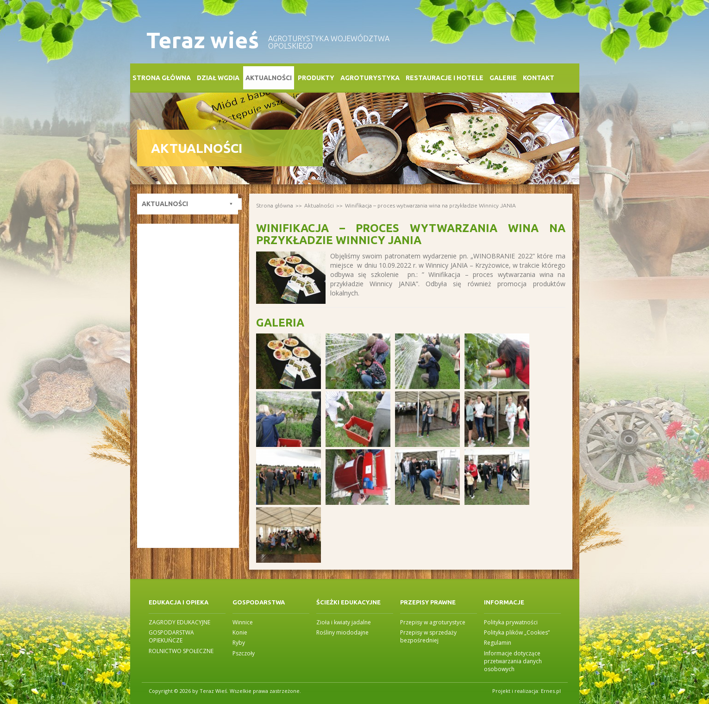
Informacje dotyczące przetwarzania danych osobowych (513, 661)
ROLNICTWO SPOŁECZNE (181, 651)
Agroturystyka (370, 78)
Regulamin (497, 643)
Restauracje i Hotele (444, 78)
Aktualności (268, 78)
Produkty (316, 78)
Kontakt (538, 78)
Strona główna (161, 78)
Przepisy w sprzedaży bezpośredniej (428, 636)
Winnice (242, 622)
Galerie (503, 78)
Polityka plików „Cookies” (517, 632)
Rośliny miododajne (342, 632)
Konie (239, 632)
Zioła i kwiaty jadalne (343, 622)
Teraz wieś (202, 40)
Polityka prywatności (511, 622)
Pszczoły (243, 653)
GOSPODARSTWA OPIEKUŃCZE (171, 636)
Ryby (238, 643)
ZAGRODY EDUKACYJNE (179, 622)
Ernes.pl (551, 690)
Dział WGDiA (218, 78)
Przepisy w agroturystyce (432, 622)
